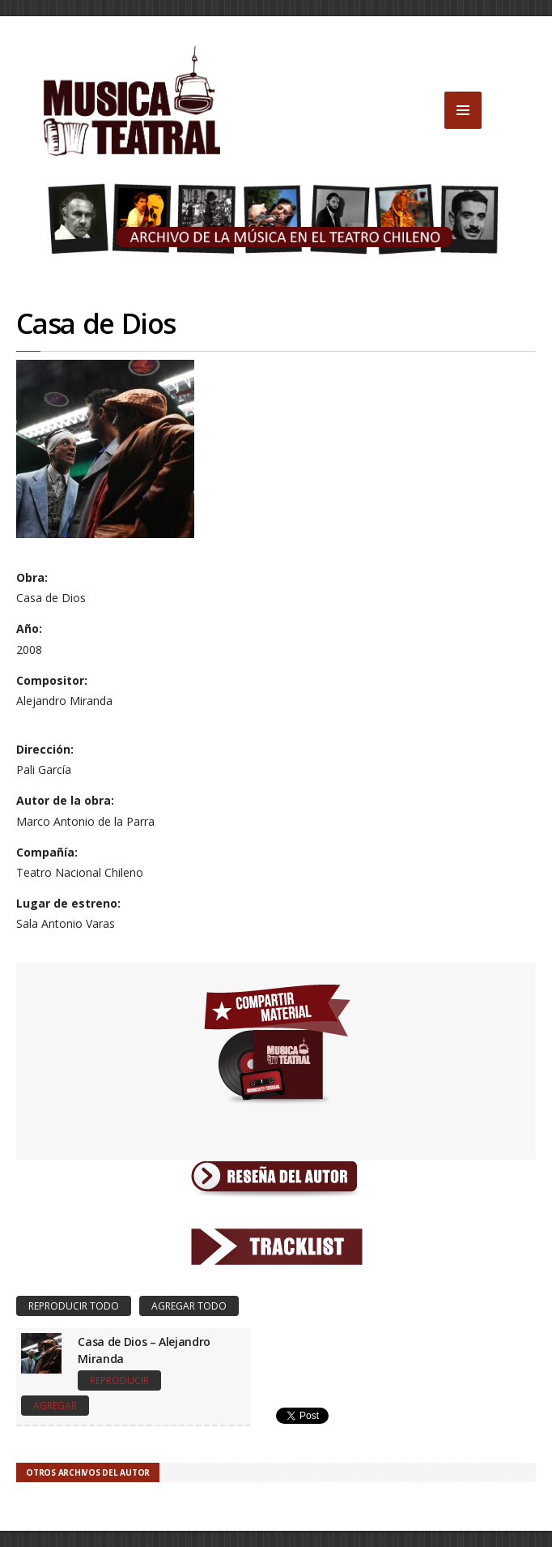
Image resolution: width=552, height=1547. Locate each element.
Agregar (55, 1405)
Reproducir (119, 1380)
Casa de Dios (95, 323)
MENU (463, 110)
